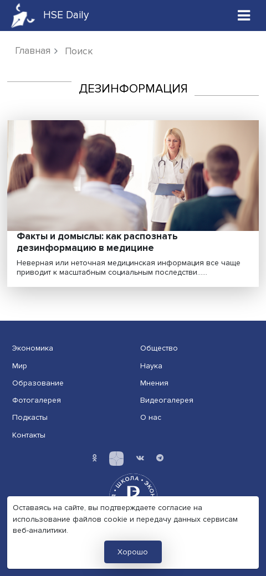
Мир (19, 366)
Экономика (32, 348)
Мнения (154, 383)
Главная (32, 50)
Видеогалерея (166, 400)
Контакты (28, 435)
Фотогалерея (36, 400)
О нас (150, 417)
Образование (38, 383)
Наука (151, 366)
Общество (159, 348)
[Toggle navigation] (244, 15)
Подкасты (30, 417)
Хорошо (132, 552)
